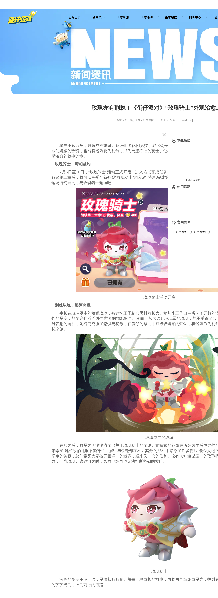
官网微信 (184, 232)
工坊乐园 (123, 17)
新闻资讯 (98, 17)
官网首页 (74, 17)
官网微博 (202, 232)
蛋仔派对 (135, 120)
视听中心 (195, 17)
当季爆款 (171, 17)
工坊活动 (147, 17)
